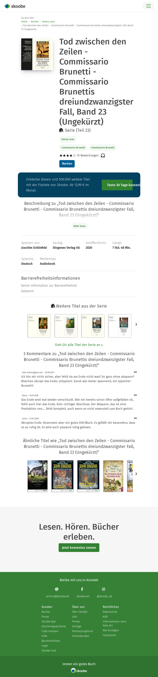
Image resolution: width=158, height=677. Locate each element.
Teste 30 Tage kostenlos (120, 185)
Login (45, 645)
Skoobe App (49, 621)
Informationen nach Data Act (114, 623)
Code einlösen (50, 631)
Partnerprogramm (82, 631)
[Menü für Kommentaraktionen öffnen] (135, 372)
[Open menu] (148, 6)
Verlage (76, 626)
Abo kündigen (111, 630)
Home (24, 21)
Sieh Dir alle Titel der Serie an (79, 345)
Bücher (35, 21)
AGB (105, 616)
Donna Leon (48, 21)
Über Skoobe (79, 611)
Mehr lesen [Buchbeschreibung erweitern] (80, 226)
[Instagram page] (104, 592)
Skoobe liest (49, 650)
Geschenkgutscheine (53, 626)
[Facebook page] (83, 592)
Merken (67, 163)
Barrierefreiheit (51, 640)
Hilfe (44, 636)
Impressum (109, 635)
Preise (45, 616)
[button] (136, 324)
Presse (76, 621)
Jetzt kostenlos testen (79, 548)
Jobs (74, 616)
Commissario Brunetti (73, 147)
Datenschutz (110, 611)
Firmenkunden (80, 636)
